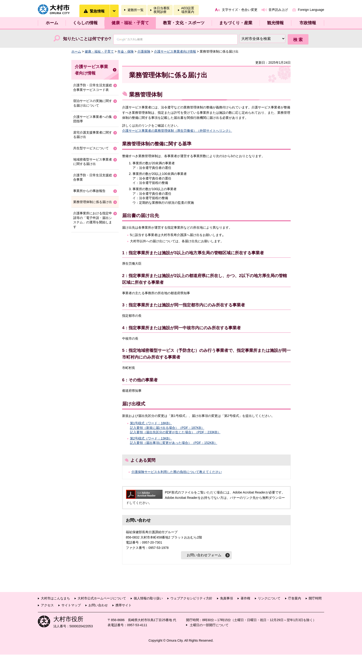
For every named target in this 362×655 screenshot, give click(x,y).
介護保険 (143, 51)
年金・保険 (126, 51)
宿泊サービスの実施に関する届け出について (92, 103)
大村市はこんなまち (55, 599)
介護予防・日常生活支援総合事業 (92, 177)
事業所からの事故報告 (89, 191)
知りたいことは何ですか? (87, 38)
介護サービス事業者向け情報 (175, 51)
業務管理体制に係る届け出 (92, 202)
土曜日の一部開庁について (209, 625)
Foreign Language (311, 10)
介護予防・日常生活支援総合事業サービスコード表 (92, 87)
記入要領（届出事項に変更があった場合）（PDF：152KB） (173, 443)
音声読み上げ (278, 10)
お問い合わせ (98, 605)
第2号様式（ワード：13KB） (151, 438)
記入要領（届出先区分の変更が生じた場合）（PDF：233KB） (175, 432)
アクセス (47, 605)
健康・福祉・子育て (130, 23)
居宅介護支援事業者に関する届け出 (92, 135)
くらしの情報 (85, 23)
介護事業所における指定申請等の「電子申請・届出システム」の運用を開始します (92, 220)
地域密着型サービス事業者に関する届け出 (92, 162)
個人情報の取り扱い (148, 599)
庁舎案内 (294, 599)
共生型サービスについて (91, 148)
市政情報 (307, 23)
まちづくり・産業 (235, 23)
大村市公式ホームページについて (102, 599)
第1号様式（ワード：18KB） (151, 423)
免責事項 (226, 599)
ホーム (52, 23)
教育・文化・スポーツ (184, 23)
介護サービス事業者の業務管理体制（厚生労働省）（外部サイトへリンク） (177, 130)
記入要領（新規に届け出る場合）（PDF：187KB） (167, 428)
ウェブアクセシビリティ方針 (191, 599)
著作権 (245, 599)
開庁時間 (315, 599)
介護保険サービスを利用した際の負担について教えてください (176, 472)
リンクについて (269, 599)
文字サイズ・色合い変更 (239, 10)
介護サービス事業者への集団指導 (92, 119)
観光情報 (275, 23)
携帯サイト (123, 605)
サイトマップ (71, 605)
